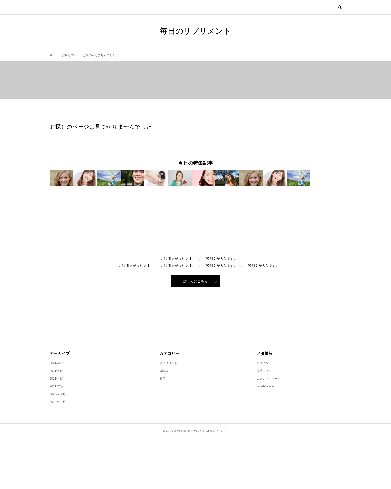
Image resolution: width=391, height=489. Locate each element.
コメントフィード (269, 430)
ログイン (263, 414)
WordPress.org (267, 437)
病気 (162, 430)
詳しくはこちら (195, 332)
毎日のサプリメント (195, 31)
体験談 (163, 422)
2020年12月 (58, 445)
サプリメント (168, 414)
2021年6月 (57, 414)
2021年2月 (57, 437)
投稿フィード (266, 422)
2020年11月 (58, 453)
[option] (98, 204)
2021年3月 (57, 430)
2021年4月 (57, 422)
